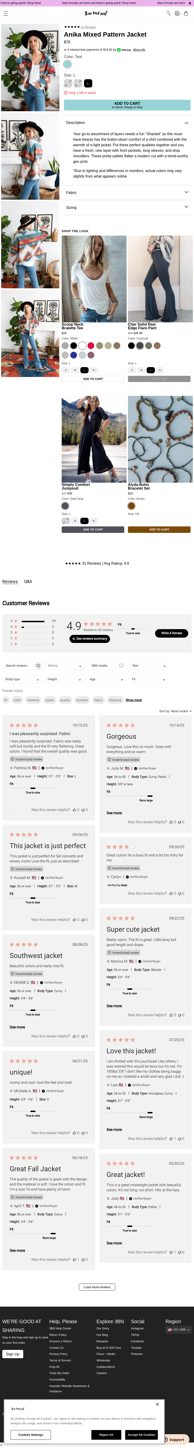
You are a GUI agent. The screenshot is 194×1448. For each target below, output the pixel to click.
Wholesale (103, 1360)
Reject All (106, 1434)
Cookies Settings (30, 1434)
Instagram (137, 1328)
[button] (33, 622)
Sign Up (12, 1354)
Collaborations (105, 1367)
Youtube (136, 1347)
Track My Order (59, 1373)
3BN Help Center (60, 1328)
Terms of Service (60, 1360)
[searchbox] (18, 665)
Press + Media (105, 1354)
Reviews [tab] (10, 581)
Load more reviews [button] (97, 1287)
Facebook (137, 1341)
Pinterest (136, 1354)
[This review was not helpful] (82, 810)
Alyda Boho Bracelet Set (139, 486)
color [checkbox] (17, 700)
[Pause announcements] (190, 3)
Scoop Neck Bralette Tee (72, 326)
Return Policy (58, 1335)
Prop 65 (54, 1367)
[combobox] (65, 666)
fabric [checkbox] (98, 700)
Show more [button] (134, 700)
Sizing (127, 207)
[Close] (157, 1404)
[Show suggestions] (178, 1329)
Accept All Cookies (141, 1434)
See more (114, 813)
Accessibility (57, 1379)
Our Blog (102, 1335)
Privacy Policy (58, 1354)
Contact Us (56, 1347)
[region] (84, 1421)
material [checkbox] (33, 700)
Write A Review (171, 633)
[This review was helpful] (74, 810)
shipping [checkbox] (115, 700)
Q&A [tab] (28, 581)
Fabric (127, 193)
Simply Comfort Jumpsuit (76, 486)
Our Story (102, 1328)
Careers (101, 1373)
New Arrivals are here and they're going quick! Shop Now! (106, 3)
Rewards (102, 1341)
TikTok (135, 1335)
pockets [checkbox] (82, 700)
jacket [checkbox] (50, 700)
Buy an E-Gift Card (108, 1347)
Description (127, 123)
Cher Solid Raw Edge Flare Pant (142, 326)
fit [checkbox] (5, 700)
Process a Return (60, 1341)
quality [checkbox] (65, 700)
